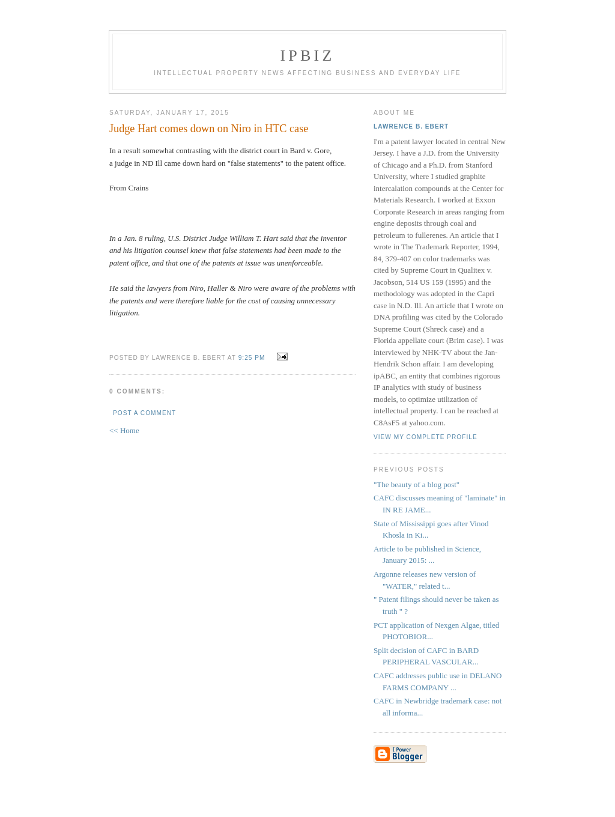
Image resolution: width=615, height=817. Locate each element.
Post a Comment (144, 413)
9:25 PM (251, 357)
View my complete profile (425, 437)
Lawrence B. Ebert (411, 126)
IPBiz (307, 55)
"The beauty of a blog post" (416, 484)
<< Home (124, 430)
